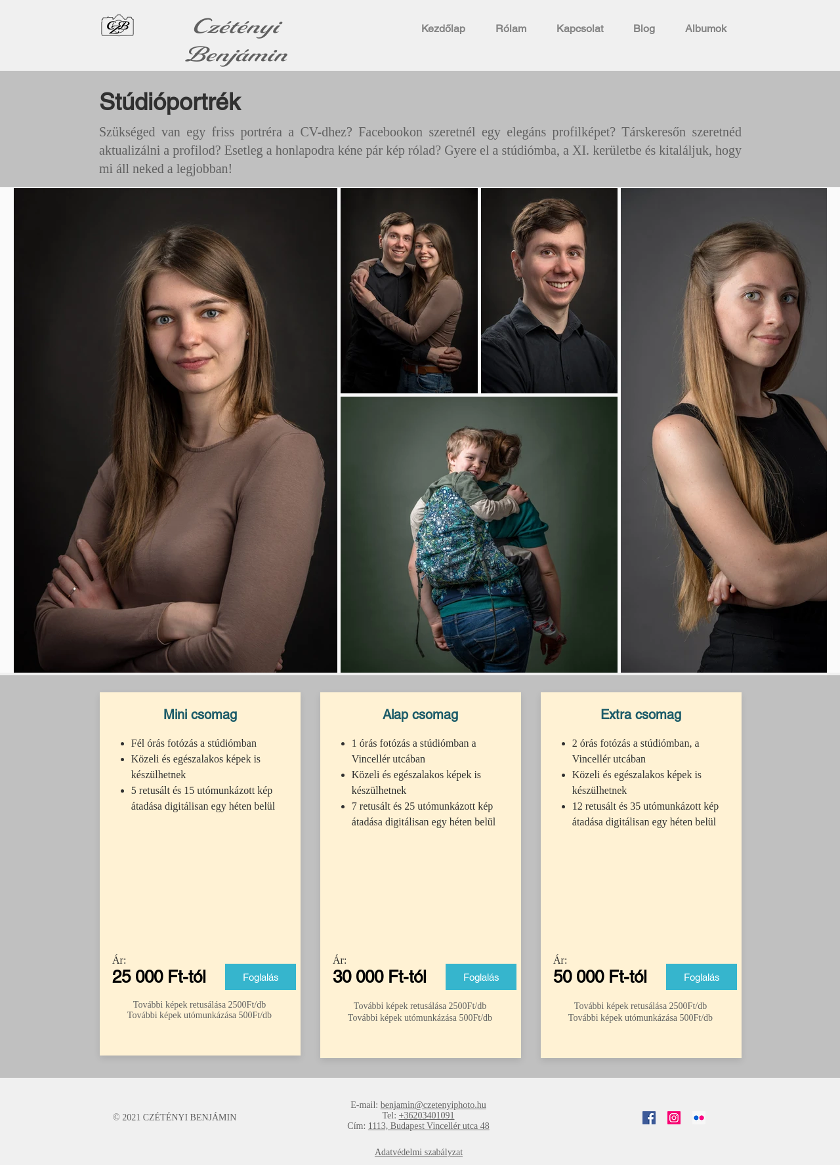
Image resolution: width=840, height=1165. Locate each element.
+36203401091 (427, 1115)
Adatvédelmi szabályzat (419, 1152)
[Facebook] (649, 1117)
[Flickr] (698, 1117)
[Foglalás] (260, 977)
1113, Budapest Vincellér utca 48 (429, 1126)
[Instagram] (674, 1117)
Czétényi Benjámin (235, 40)
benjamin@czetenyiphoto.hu (433, 1105)
